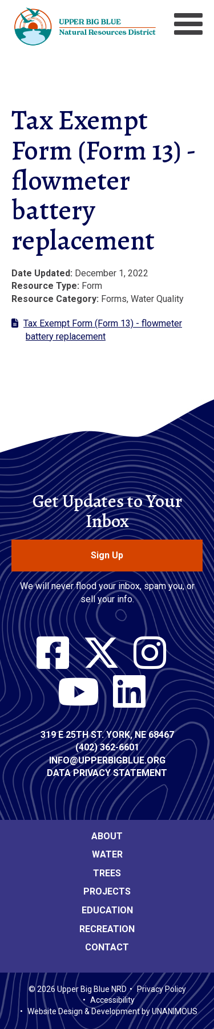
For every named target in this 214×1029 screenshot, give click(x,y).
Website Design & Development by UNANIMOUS (112, 1011)
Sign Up (107, 555)
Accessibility (112, 999)
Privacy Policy (161, 989)
